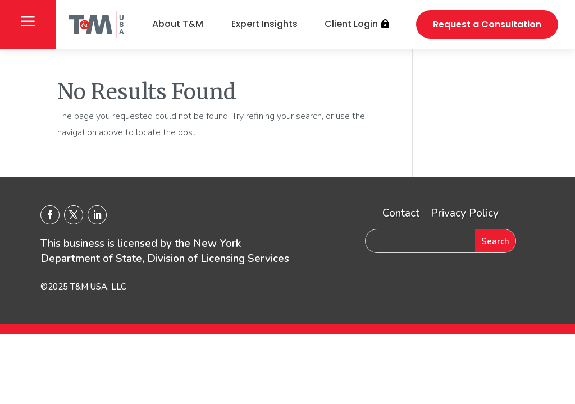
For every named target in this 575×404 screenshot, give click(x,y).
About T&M (177, 23)
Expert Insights (264, 23)
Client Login (351, 23)
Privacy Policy (465, 213)
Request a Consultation (487, 24)
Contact (400, 213)
